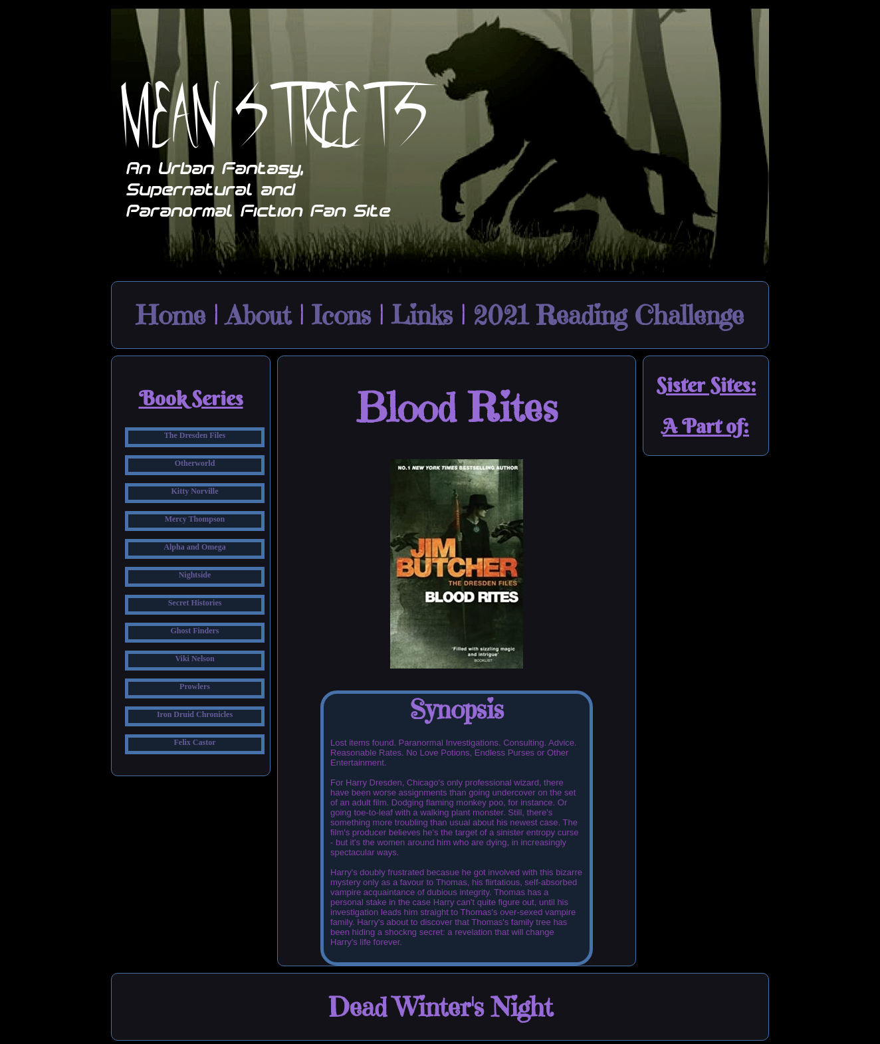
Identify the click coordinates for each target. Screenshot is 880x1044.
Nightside (195, 574)
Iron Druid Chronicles (195, 714)
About (258, 315)
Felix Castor (195, 742)
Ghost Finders (194, 630)
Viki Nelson (194, 658)
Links (422, 315)
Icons (341, 315)
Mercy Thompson (195, 519)
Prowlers (194, 686)
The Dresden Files (194, 435)
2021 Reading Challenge (608, 315)
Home (170, 315)
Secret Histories (195, 602)
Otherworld (195, 463)
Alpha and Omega (194, 547)
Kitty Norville (195, 491)
